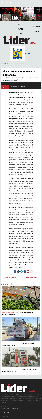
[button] (6, 2)
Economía (4, 312)
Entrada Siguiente (32, 278)
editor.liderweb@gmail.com (11, 408)
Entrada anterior (10, 278)
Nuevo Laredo (10, 312)
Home (2, 63)
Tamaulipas (5, 416)
